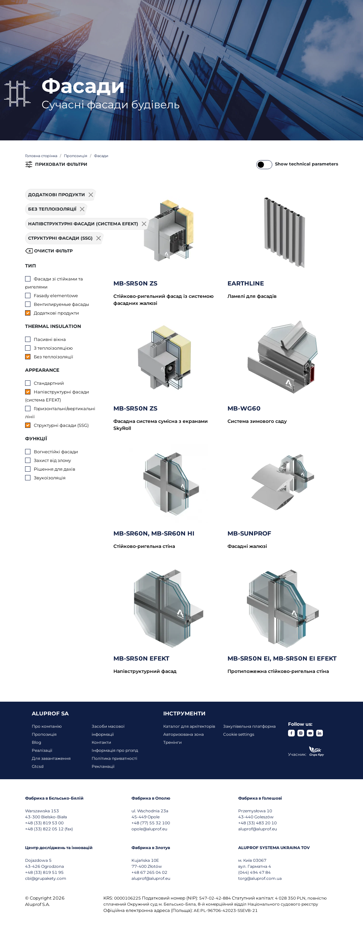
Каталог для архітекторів (189, 726)
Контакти (101, 742)
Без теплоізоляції (53, 356)
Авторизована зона (183, 734)
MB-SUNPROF (249, 533)
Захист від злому (52, 460)
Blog (36, 742)
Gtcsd (37, 766)
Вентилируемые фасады (61, 304)
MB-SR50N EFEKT (141, 658)
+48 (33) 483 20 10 (257, 822)
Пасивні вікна (50, 339)
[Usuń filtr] (91, 195)
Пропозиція (44, 734)
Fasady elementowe (56, 295)
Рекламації (103, 766)
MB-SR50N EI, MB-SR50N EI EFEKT (282, 658)
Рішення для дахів (54, 469)
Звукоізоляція (50, 477)
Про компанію (47, 726)
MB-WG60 (244, 408)
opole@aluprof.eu (149, 828)
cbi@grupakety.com (45, 878)
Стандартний (49, 383)
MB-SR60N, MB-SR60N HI (153, 533)
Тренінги (172, 742)
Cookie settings (238, 734)
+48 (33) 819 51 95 (44, 872)
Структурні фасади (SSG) (61, 425)
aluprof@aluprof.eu (257, 828)
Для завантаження (51, 758)
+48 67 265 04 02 (149, 872)
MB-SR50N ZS (135, 283)
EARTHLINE (246, 283)
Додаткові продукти (56, 313)
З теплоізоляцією (53, 348)
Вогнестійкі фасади (56, 451)
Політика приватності (114, 758)
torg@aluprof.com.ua (260, 878)
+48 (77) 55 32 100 (150, 822)
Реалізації (42, 750)
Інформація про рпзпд (115, 750)
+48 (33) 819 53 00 (44, 822)
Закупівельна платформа (249, 726)
